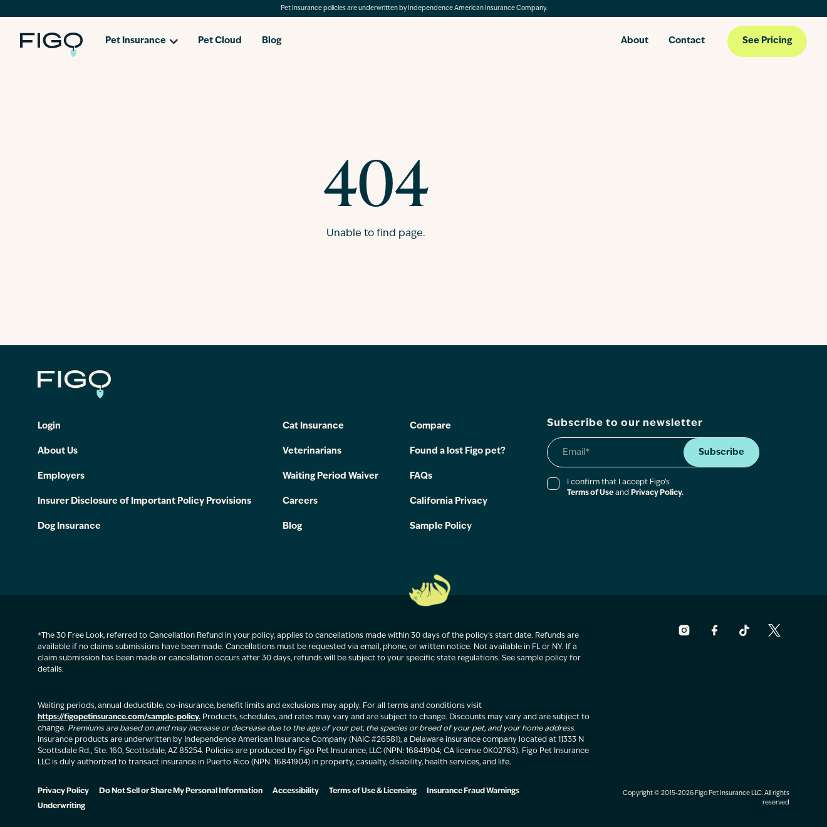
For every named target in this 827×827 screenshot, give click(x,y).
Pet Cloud (220, 41)
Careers (300, 501)
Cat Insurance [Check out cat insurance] (313, 426)
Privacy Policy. (657, 493)
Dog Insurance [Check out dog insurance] (69, 526)
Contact (686, 41)
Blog (271, 41)
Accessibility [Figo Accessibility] (296, 791)
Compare (430, 426)
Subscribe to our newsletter (625, 424)
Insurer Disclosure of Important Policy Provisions (144, 501)
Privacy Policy (63, 791)
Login (49, 426)
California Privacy (448, 501)
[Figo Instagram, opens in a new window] (684, 630)
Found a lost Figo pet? (458, 451)
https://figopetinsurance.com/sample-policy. (119, 717)
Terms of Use (590, 493)
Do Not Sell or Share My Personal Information (181, 791)
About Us (58, 451)
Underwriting (61, 806)
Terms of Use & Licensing (373, 791)
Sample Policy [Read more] (441, 526)
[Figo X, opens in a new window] (774, 630)
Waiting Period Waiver (330, 476)
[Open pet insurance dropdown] (141, 36)
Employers (61, 476)
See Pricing (767, 41)
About (634, 41)
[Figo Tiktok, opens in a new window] (744, 630)
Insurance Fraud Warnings (473, 791)
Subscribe (721, 452)
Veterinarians (312, 451)
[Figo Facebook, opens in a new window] (714, 630)
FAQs (421, 476)
